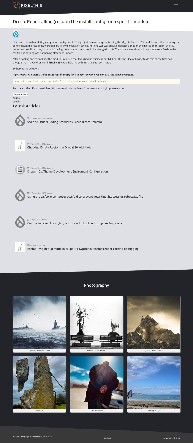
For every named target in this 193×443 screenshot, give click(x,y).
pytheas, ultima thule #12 (97, 350)
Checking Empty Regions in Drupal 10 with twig (59, 147)
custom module (21, 94)
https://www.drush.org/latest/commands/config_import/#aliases (87, 88)
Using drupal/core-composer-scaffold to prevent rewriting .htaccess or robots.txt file (85, 196)
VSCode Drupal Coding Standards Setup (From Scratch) (64, 122)
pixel (16, 436)
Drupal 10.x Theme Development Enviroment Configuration (67, 171)
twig (43, 245)
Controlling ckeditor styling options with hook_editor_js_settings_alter (75, 223)
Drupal (177, 438)
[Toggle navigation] (176, 6)
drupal (16, 98)
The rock (39, 410)
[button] (39, 322)
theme (50, 144)
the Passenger (97, 410)
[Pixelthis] (28, 5)
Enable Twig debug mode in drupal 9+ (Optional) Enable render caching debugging (83, 248)
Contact (107, 438)
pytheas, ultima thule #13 (39, 350)
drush (16, 101)
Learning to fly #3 (154, 410)
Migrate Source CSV (133, 42)
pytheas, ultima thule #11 (154, 350)
